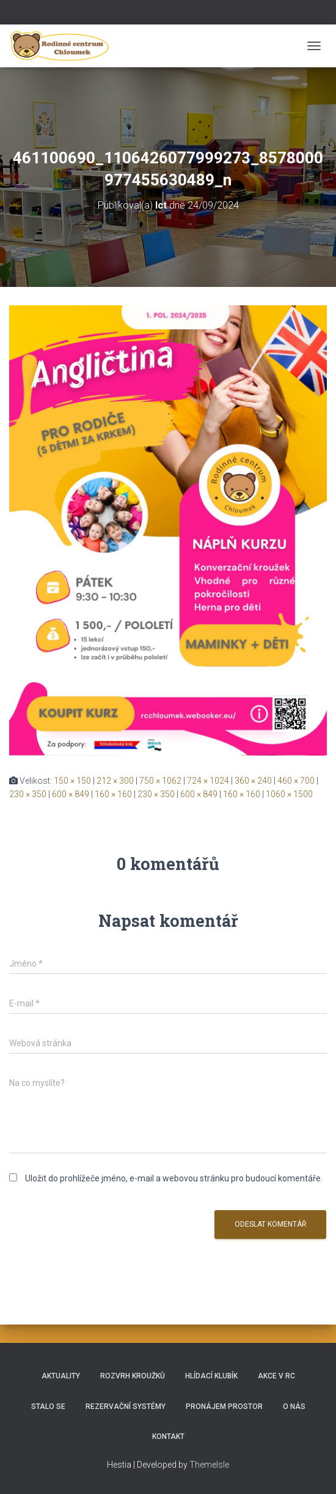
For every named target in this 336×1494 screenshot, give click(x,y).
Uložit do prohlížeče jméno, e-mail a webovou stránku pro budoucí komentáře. (174, 1178)
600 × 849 (70, 794)
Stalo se (48, 1406)
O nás (294, 1406)
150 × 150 (72, 781)
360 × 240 (253, 781)
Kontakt (168, 1436)
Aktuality (61, 1376)
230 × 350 (27, 794)
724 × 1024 (208, 781)
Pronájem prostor (224, 1406)
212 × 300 (115, 781)
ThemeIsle (209, 1465)
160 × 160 (113, 794)
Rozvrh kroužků (132, 1376)
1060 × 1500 (289, 794)
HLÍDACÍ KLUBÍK (211, 1376)
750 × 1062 (160, 781)
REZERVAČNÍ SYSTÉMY (126, 1406)
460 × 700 (296, 781)
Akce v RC (276, 1376)
